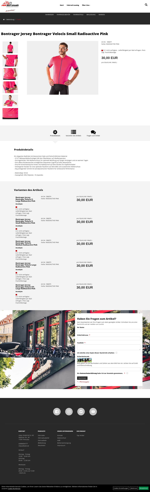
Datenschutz (61, 438)
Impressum (61, 445)
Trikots (18, 19)
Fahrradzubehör (63, 15)
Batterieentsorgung (64, 443)
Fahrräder (49, 15)
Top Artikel (80, 435)
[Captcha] (108, 369)
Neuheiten (41, 445)
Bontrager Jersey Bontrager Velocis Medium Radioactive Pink (26, 243)
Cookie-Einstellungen (121, 488)
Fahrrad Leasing (73, 5)
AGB (58, 440)
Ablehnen (134, 488)
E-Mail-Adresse (82, 335)
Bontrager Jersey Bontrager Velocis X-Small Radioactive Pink (25, 221)
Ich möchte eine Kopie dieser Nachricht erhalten (95, 353)
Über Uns (86, 5)
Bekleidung (91, 15)
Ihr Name (80, 327)
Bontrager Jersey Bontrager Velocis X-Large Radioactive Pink (25, 199)
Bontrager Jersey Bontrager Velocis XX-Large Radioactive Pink (25, 287)
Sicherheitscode (83, 356)
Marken (102, 15)
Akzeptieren (143, 488)
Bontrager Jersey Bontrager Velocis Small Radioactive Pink (54, 33)
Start (62, 5)
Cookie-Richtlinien (14, 489)
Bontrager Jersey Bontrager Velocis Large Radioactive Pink (26, 265)
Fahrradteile (78, 15)
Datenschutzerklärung (88, 373)
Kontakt (59, 435)
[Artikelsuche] (146, 5)
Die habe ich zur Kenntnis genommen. (100, 373)
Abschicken (82, 378)
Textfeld (80, 343)
